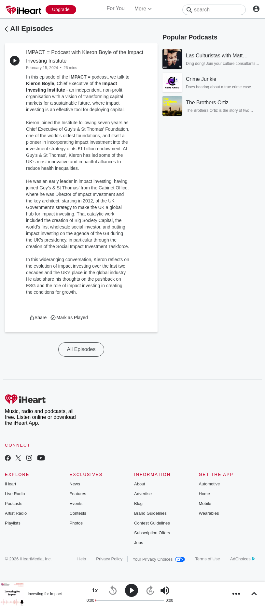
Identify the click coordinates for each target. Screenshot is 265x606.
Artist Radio (16, 513)
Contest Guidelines (152, 523)
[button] (38, 317)
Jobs (138, 542)
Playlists (13, 523)
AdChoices (242, 558)
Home (204, 493)
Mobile (205, 503)
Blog (138, 503)
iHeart (10, 483)
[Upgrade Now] (61, 9)
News (75, 483)
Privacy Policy (109, 558)
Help (81, 558)
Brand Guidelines (150, 513)
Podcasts (13, 503)
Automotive (209, 483)
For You (116, 8)
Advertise (143, 493)
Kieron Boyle (40, 83)
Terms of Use (207, 558)
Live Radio (15, 493)
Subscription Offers (152, 532)
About (139, 483)
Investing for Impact (45, 594)
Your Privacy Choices (158, 559)
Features (78, 493)
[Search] (214, 10)
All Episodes (31, 28)
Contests (78, 513)
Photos (76, 523)
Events (76, 503)
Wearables (209, 513)
